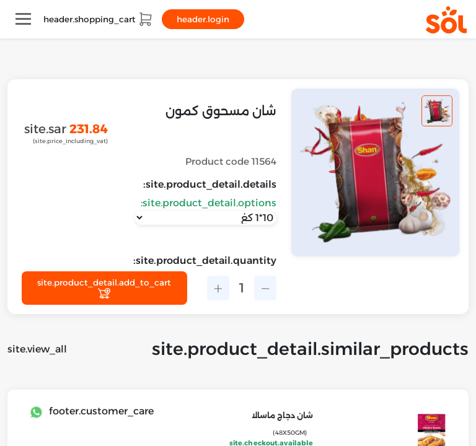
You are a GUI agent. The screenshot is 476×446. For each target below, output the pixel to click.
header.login (203, 19)
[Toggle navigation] (23, 19)
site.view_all (37, 349)
